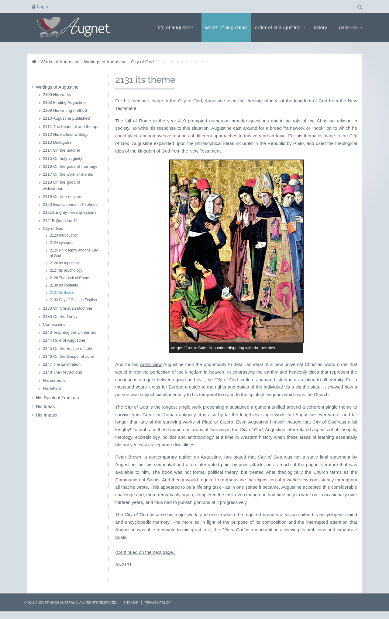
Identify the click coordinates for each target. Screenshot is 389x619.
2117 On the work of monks (68, 174)
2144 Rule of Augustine (64, 340)
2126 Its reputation (65, 263)
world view (151, 364)
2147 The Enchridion (62, 364)
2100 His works (57, 94)
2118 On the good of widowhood (61, 185)
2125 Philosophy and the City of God (74, 253)
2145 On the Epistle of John (68, 348)
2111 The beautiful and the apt (70, 126)
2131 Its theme (62, 292)
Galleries (350, 27)
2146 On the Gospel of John (68, 356)
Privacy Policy (158, 602)
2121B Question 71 (60, 220)
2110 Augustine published (66, 118)
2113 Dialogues (57, 142)
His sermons (54, 380)
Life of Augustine (177, 27)
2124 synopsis (62, 243)
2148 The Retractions (62, 372)
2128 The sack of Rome (69, 278)
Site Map (130, 602)
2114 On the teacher (61, 150)
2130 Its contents (64, 285)
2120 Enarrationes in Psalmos (70, 204)
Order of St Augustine (280, 27)
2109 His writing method (65, 110)
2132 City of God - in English (73, 300)
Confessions (54, 324)
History (321, 27)
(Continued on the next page (144, 552)
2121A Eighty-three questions (69, 212)
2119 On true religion (62, 196)
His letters (52, 388)
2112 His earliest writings (65, 134)
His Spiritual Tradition (57, 397)
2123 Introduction (64, 235)
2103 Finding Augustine (64, 102)
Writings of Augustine (105, 61)
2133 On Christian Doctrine (67, 308)
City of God (142, 61)
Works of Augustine (226, 27)
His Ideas (45, 406)
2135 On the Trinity (60, 316)
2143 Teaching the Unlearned (69, 332)
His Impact (46, 414)
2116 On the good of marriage (70, 166)
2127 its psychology (66, 270)
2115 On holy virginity (62, 158)
